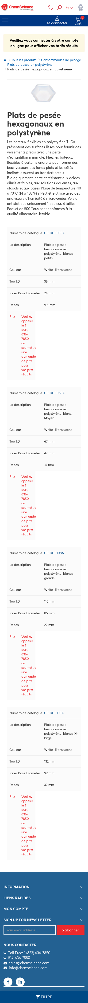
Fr (69, 7)
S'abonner (70, 930)
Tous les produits (23, 60)
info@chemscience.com (28, 968)
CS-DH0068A (54, 393)
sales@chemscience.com (29, 963)
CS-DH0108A (54, 553)
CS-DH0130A (54, 713)
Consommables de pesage (61, 60)
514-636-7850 (19, 958)
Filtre (44, 997)
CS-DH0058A (54, 233)
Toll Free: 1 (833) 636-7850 (29, 953)
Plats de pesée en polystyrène (30, 64)
